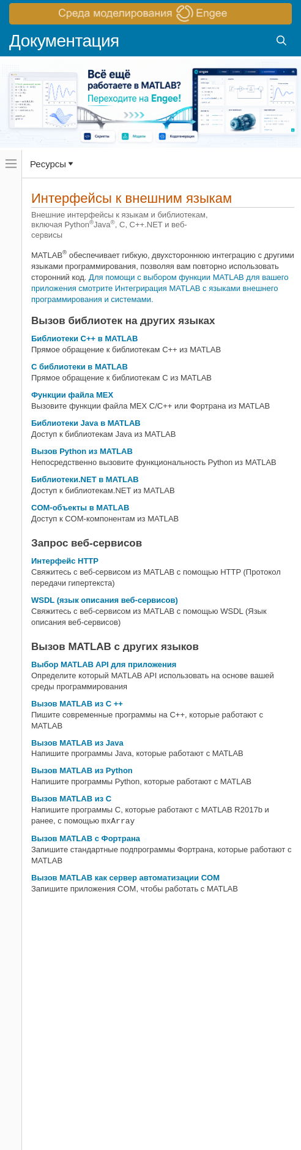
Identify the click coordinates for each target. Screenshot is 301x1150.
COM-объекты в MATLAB (80, 507)
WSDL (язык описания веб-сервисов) (104, 600)
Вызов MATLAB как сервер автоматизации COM (125, 877)
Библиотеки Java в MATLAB (86, 423)
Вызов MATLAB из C (71, 798)
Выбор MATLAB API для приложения (103, 664)
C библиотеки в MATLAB (79, 366)
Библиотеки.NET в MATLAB (85, 479)
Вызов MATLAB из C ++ (77, 703)
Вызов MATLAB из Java (77, 742)
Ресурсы (48, 164)
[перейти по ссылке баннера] (150, 14)
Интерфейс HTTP (64, 561)
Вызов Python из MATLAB (82, 451)
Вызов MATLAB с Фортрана (85, 838)
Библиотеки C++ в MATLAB (84, 338)
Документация (64, 40)
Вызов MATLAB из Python (82, 770)
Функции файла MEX (72, 394)
